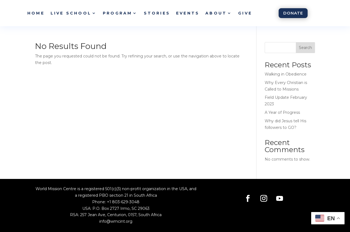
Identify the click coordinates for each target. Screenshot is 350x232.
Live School (71, 13)
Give (245, 13)
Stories (157, 13)
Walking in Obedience (286, 74)
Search (305, 47)
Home (36, 13)
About (216, 13)
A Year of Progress (282, 112)
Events (187, 13)
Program (117, 13)
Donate (293, 13)
